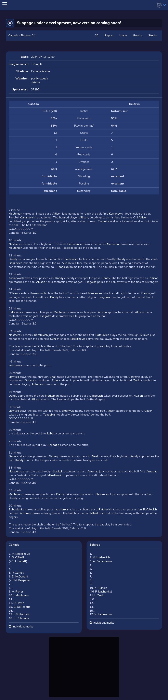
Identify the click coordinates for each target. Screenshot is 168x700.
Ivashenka (15, 365)
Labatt (51, 433)
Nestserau (15, 244)
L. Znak (99, 595)
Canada (14, 545)
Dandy (13, 259)
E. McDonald (20, 576)
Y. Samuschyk (103, 614)
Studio (152, 35)
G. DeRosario (22, 607)
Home (123, 35)
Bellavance (74, 244)
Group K (36, 64)
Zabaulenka (16, 509)
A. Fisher (17, 592)
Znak (53, 377)
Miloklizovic (77, 339)
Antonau (37, 384)
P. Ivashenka (103, 592)
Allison (56, 214)
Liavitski (14, 377)
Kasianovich (116, 214)
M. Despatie (22, 580)
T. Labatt (20, 561)
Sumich (144, 335)
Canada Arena (40, 71)
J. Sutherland (22, 614)
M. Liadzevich (101, 557)
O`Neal (13, 293)
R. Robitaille (21, 618)
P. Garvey (18, 573)
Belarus (95, 545)
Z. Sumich (100, 588)
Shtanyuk (68, 411)
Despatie (53, 445)
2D (97, 35)
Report (109, 35)
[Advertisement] (84, 666)
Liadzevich (71, 259)
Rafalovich (41, 335)
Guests (137, 35)
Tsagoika (103, 221)
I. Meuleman (21, 595)
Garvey (133, 377)
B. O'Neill (18, 557)
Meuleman (15, 214)
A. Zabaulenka (102, 561)
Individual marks (23, 626)
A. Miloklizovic (21, 554)
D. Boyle (19, 603)
